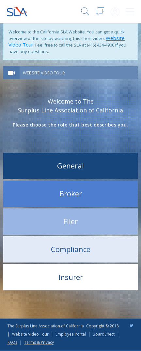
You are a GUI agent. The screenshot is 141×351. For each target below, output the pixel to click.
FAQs (12, 342)
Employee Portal (70, 334)
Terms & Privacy (39, 342)
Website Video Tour (44, 73)
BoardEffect (104, 334)
